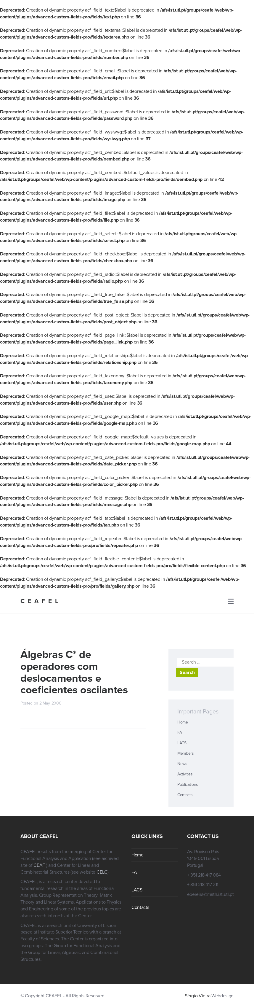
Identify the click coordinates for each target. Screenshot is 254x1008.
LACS (182, 742)
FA (179, 732)
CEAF (39, 865)
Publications (187, 784)
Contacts (184, 794)
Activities (185, 774)
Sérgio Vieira (197, 996)
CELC (102, 872)
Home (182, 722)
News (182, 763)
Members (185, 753)
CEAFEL (40, 601)
